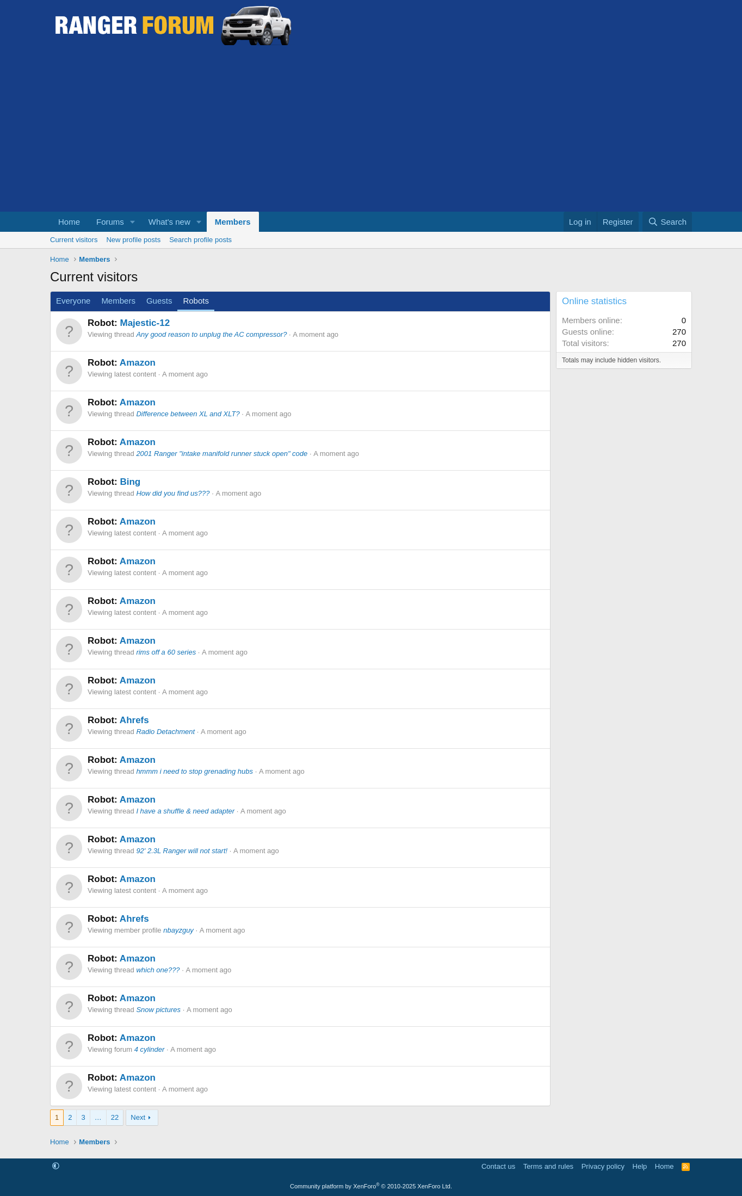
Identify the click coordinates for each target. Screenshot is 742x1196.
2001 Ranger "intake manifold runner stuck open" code (221, 453)
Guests (159, 300)
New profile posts (133, 240)
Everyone (73, 300)
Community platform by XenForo (371, 1186)
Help (640, 1166)
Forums (110, 221)
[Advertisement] (371, 130)
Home (69, 221)
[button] (132, 222)
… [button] (98, 1117)
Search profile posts (200, 240)
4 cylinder (149, 1049)
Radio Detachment (165, 732)
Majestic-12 (145, 323)
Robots (196, 300)
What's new (169, 221)
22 (115, 1117)
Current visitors (73, 240)
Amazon (138, 362)
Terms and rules (548, 1166)
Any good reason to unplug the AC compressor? (211, 334)
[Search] (667, 222)
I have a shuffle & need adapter (185, 811)
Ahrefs (134, 720)
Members (233, 221)
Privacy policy (603, 1166)
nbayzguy (178, 930)
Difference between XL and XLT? (187, 414)
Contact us (498, 1166)
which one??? (158, 970)
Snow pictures (158, 1010)
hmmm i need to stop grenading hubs (194, 771)
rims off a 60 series (166, 652)
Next (138, 1117)
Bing (130, 482)
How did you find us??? (172, 493)
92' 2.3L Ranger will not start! (181, 851)
